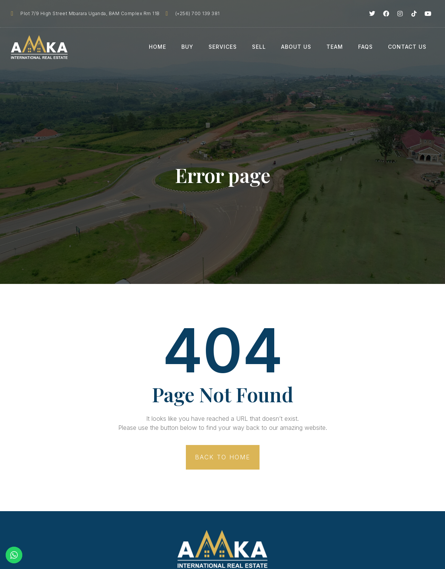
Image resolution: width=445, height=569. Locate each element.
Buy (187, 46)
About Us (296, 46)
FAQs (365, 46)
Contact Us (407, 46)
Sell (259, 46)
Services (223, 46)
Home (157, 46)
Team (334, 46)
